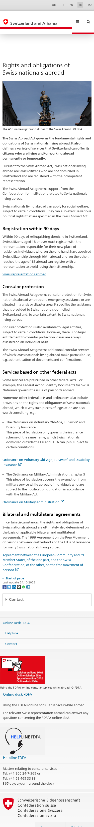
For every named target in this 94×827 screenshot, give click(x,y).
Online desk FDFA (17, 683)
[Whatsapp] (24, 576)
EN (80, 5)
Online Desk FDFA (16, 612)
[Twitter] (9, 576)
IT (62, 5)
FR (71, 5)
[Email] (28, 576)
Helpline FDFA (14, 747)
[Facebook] (5, 576)
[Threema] (19, 576)
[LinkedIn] (14, 576)
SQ (89, 5)
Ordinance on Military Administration (33, 491)
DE (54, 5)
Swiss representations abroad (24, 263)
